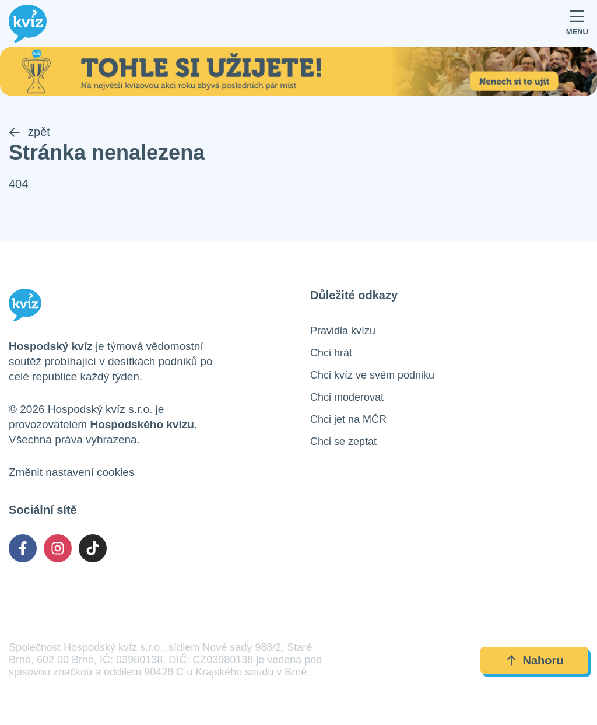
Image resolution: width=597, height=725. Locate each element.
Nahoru (534, 660)
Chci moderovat (347, 397)
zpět (29, 131)
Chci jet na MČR (348, 419)
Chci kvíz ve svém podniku (372, 375)
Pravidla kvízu (342, 331)
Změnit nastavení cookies (71, 472)
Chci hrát (331, 353)
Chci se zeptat (343, 441)
